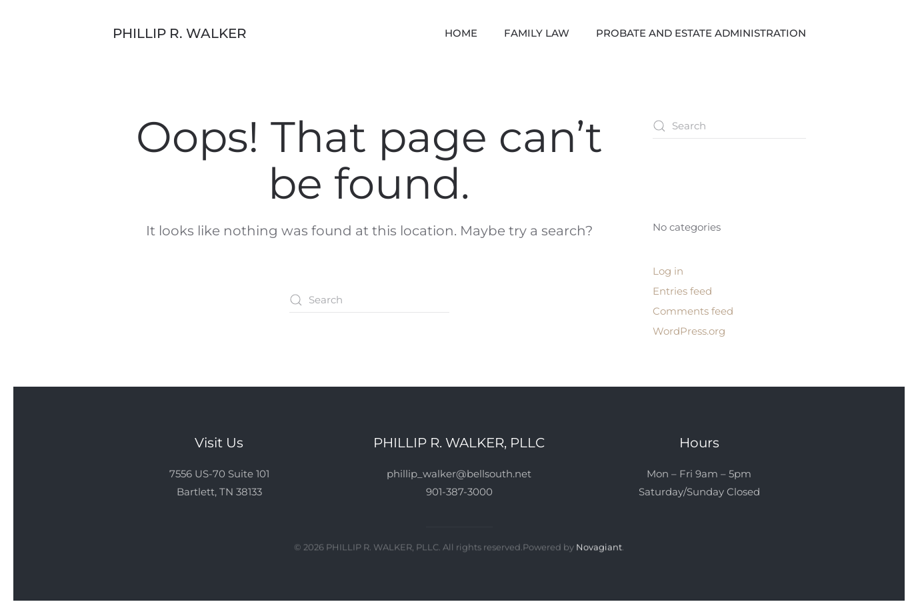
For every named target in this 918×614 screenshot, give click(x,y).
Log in (668, 271)
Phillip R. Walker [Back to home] (180, 33)
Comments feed (693, 311)
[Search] (369, 300)
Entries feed (682, 291)
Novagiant (599, 546)
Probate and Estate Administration (701, 33)
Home (461, 33)
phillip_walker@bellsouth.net (459, 473)
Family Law (536, 33)
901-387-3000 (459, 491)
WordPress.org (689, 331)
